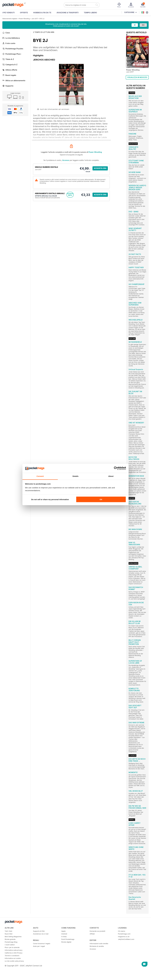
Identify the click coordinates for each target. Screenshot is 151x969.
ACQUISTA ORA (100, 168)
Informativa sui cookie (13, 958)
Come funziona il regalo (41, 943)
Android (64, 934)
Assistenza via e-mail (40, 934)
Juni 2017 (34, 18)
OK (101, 499)
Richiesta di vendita (97, 946)
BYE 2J (42, 18)
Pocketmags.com (124, 934)
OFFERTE (24, 12)
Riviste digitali (66, 942)
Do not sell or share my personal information (50, 499)
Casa (6, 33)
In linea (64, 936)
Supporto (7, 86)
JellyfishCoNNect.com (126, 939)
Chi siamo (121, 931)
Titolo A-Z (8, 59)
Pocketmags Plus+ (11, 54)
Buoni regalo (9, 75)
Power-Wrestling (24, 18)
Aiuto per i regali (39, 946)
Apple (63, 931)
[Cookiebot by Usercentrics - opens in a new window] (115, 468)
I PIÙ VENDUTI (8, 12)
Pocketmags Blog (11, 942)
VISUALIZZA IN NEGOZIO (137, 77)
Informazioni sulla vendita (99, 943)
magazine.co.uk (123, 936)
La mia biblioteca (11, 38)
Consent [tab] (40, 476)
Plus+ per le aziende (12, 947)
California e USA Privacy (13, 953)
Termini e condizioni (12, 955)
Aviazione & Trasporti (68, 12)
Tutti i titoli (8, 931)
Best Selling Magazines (13, 936)
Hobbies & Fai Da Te (42, 12)
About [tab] (110, 476)
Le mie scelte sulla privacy (14, 961)
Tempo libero (90, 12)
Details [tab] (75, 476)
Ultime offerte (9, 70)
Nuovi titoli (8, 934)
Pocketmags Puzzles (12, 48)
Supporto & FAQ (38, 931)
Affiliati (92, 934)
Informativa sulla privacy (13, 950)
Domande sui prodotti (97, 931)
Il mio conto (8, 43)
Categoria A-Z (9, 64)
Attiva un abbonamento (13, 80)
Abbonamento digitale (9, 18)
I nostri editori (10, 945)
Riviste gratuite (10, 939)
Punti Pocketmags (67, 939)
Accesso (65, 160)
